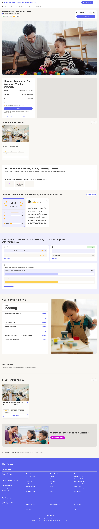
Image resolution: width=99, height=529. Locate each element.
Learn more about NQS (9, 286)
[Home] (2, 452)
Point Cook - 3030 (78, 494)
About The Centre (20, 6)
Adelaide (52, 484)
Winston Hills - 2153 (79, 486)
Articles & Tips (5, 490)
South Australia (30, 484)
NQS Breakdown (39, 6)
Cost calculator (6, 483)
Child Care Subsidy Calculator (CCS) (11, 480)
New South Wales (9, 452)
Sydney (52, 476)
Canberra (52, 489)
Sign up (5, 474)
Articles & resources (55, 504)
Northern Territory (30, 491)
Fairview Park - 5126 (79, 479)
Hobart (52, 494)
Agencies (28, 509)
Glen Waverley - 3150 (79, 481)
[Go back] (3, 2)
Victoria (28, 479)
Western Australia (30, 486)
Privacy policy (56, 518)
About (16, 464)
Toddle (76, 509)
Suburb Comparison (30, 6)
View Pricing (54, 258)
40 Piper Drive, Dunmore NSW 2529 (10, 146)
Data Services (29, 507)
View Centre (15, 157)
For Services (6, 498)
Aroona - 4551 (77, 491)
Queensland (29, 481)
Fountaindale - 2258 (79, 489)
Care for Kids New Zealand (80, 507)
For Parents (6, 470)
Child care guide (6, 488)
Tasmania (28, 494)
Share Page (10, 116)
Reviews (13, 6)
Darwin (52, 491)
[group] (15, 133)
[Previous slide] (5, 134)
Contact (22, 464)
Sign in (10, 474)
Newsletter (53, 507)
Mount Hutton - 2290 (79, 484)
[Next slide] (26, 134)
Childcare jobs (77, 504)
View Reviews (7, 258)
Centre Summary (6, 6)
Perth (51, 486)
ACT (27, 489)
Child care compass (7, 485)
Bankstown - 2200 (78, 476)
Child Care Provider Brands (8, 493)
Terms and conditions (44, 518)
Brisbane (52, 481)
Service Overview (30, 504)
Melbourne (53, 479)
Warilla (17, 452)
